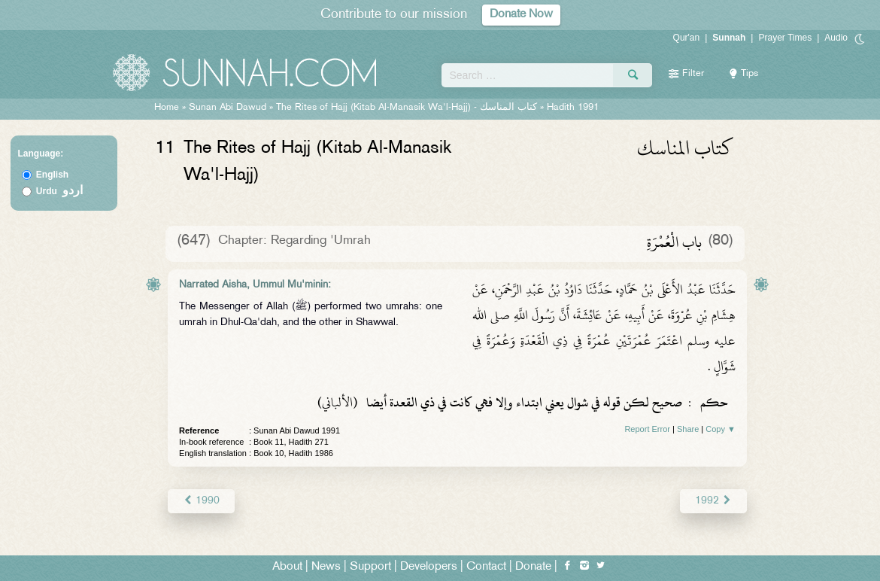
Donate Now (521, 14)
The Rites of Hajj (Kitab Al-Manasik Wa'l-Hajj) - (408, 107)
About (287, 567)
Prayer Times (785, 37)
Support (370, 567)
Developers (428, 567)
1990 (201, 501)
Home (166, 107)
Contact (486, 567)
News (326, 567)
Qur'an (686, 37)
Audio (836, 37)
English (52, 174)
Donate (533, 567)
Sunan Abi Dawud (227, 107)
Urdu (59, 191)
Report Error (647, 428)
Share (688, 428)
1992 (713, 501)
